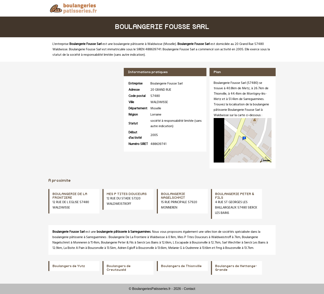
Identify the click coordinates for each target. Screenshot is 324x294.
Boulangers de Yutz (68, 266)
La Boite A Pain (74, 248)
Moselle (169, 44)
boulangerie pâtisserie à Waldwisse (138, 44)
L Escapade (181, 242)
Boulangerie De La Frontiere (128, 237)
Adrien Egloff (126, 248)
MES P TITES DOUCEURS (127, 194)
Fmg (219, 248)
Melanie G (175, 248)
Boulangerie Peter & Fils (117, 242)
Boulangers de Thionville (181, 266)
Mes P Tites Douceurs (192, 237)
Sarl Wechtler (231, 242)
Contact (189, 288)
